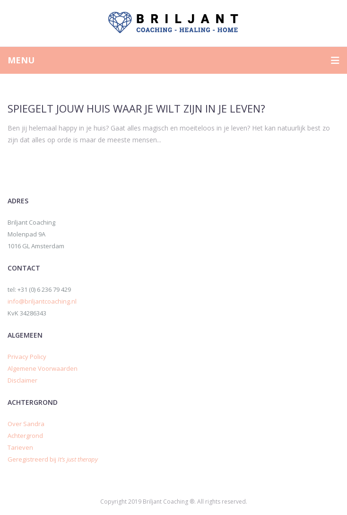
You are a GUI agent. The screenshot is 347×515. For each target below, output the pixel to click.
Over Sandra (26, 423)
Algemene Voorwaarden (43, 368)
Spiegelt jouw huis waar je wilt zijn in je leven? (136, 108)
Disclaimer (22, 380)
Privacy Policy (27, 356)
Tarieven (20, 447)
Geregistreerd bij (53, 459)
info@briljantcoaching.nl (42, 301)
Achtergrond (25, 435)
